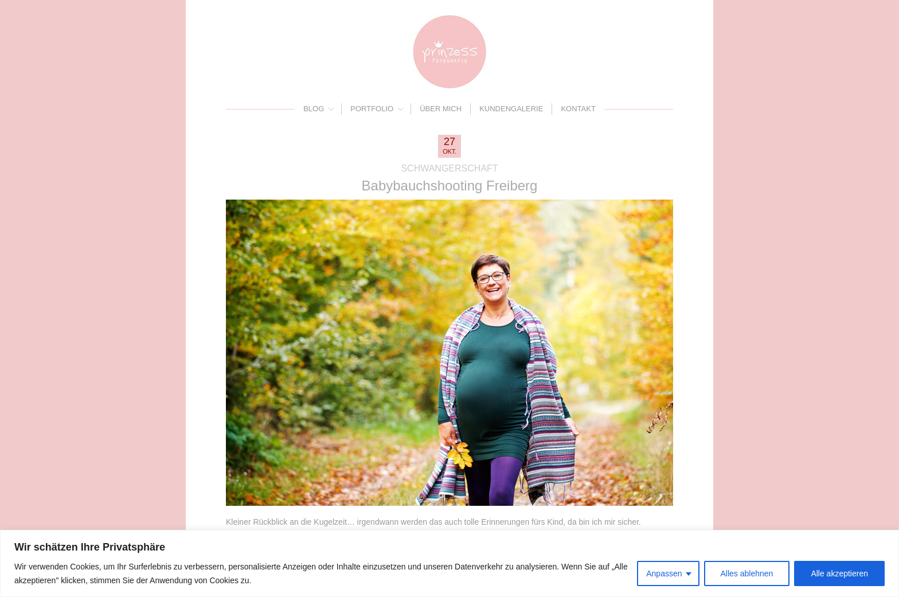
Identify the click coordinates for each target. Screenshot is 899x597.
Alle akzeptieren (839, 573)
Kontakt (578, 108)
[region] (449, 563)
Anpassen (664, 573)
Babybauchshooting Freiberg (450, 185)
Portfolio (371, 108)
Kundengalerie (511, 108)
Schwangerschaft (449, 168)
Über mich (441, 108)
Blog (313, 108)
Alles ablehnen (747, 573)
